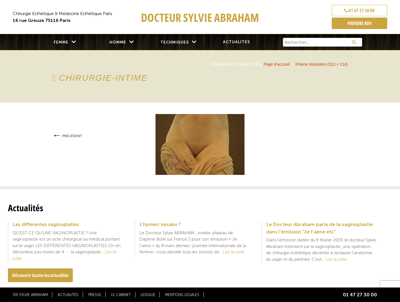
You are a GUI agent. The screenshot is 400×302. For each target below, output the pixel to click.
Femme (61, 42)
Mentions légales (182, 295)
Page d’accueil (276, 64)
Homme (117, 42)
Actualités (236, 42)
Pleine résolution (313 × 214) (322, 64)
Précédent (67, 136)
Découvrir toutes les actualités (40, 275)
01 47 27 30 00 (359, 10)
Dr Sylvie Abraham (30, 295)
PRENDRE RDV (359, 23)
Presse (94, 295)
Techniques (174, 42)
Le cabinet (121, 295)
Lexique (148, 295)
